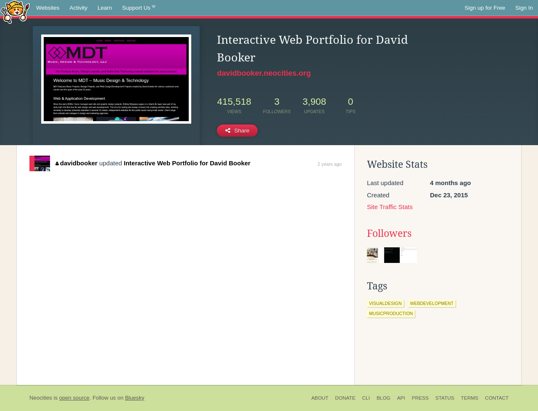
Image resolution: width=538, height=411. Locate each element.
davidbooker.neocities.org (264, 73)
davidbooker (76, 163)
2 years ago (330, 164)
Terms (469, 398)
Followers (389, 233)
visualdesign (385, 303)
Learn (105, 8)
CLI (366, 398)
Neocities (40, 398)
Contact (497, 398)
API (401, 398)
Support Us (139, 8)
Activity (78, 8)
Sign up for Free (484, 8)
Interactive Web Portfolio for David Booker (187, 163)
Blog (383, 398)
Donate (345, 398)
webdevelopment (432, 303)
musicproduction (391, 313)
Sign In (524, 8)
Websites (47, 8)
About (320, 398)
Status (444, 398)
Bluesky (134, 398)
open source (74, 398)
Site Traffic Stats (390, 206)
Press (420, 398)
